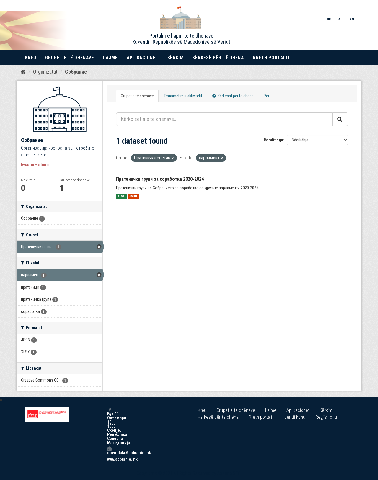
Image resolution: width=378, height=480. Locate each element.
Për (266, 95)
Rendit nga (273, 140)
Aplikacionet (143, 57)
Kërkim (175, 57)
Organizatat (45, 72)
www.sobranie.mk (109, 459)
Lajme (110, 57)
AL (340, 19)
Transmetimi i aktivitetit (183, 95)
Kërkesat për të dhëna (233, 95)
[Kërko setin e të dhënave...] (224, 119)
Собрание (76, 72)
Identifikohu (294, 417)
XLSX (121, 196)
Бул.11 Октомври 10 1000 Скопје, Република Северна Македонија (109, 426)
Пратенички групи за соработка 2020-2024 (160, 179)
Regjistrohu (326, 417)
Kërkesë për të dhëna (218, 57)
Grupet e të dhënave (69, 57)
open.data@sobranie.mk (109, 450)
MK (328, 19)
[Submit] (340, 119)
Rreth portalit (271, 57)
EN (352, 19)
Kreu (30, 57)
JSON (133, 196)
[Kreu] (23, 72)
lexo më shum (35, 164)
